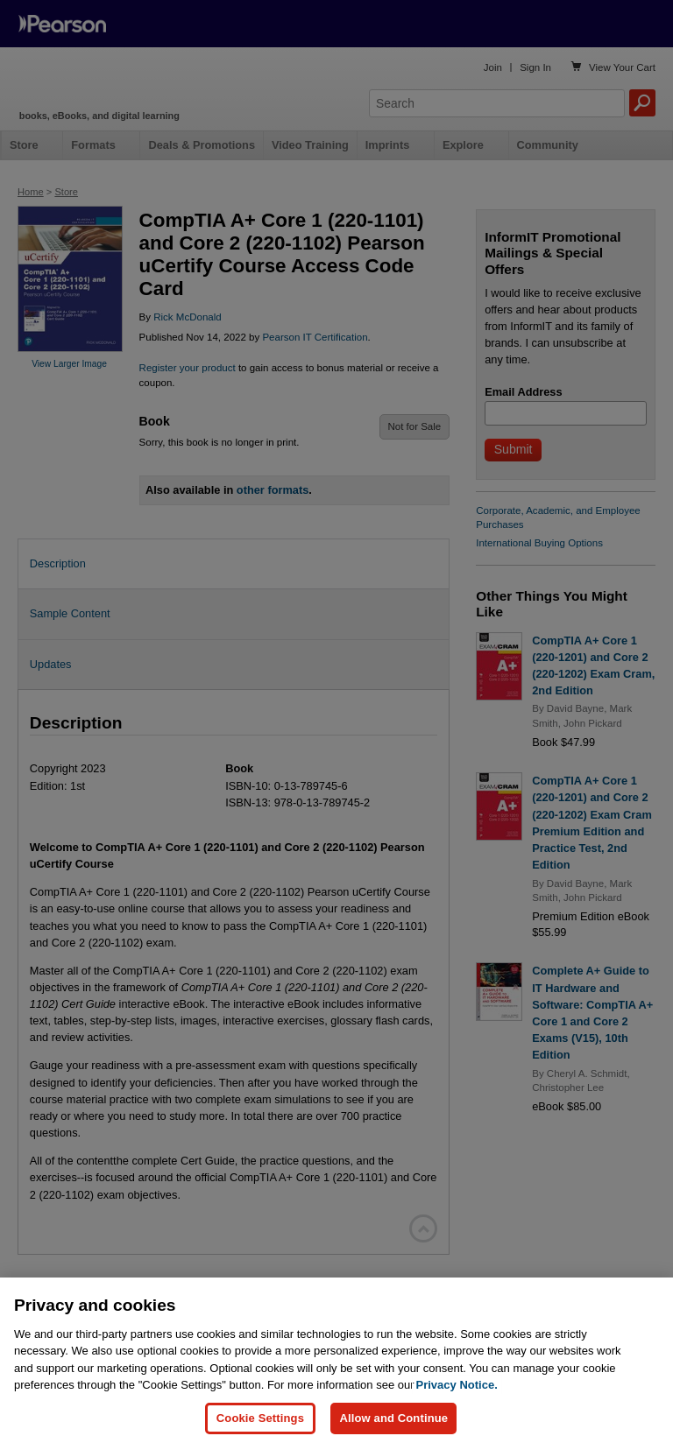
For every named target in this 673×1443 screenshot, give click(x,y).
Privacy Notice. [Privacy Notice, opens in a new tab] (457, 1400)
